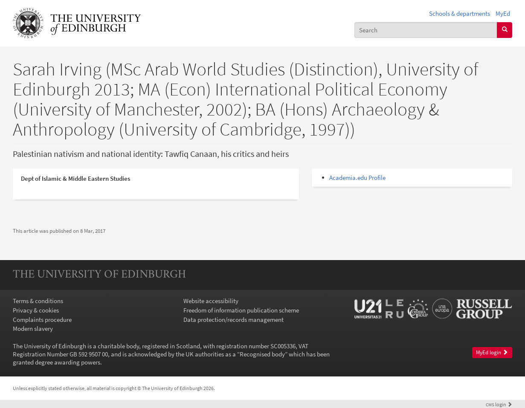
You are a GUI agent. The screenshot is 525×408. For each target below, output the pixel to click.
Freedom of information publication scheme (241, 310)
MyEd (503, 13)
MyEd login (492, 352)
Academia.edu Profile (357, 178)
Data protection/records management (233, 319)
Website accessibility (210, 301)
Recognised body (262, 354)
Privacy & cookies (36, 310)
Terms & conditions (38, 301)
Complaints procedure (42, 319)
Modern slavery (33, 328)
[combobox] (425, 30)
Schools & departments (459, 13)
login (499, 404)
